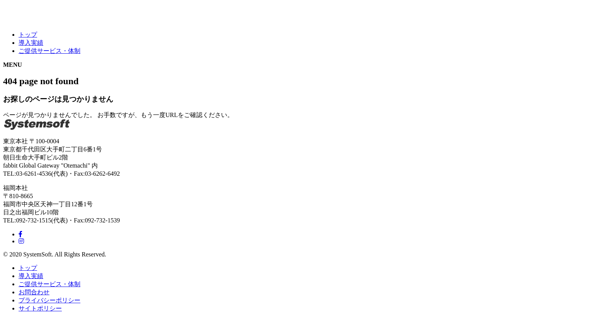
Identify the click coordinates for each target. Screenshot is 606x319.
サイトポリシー (40, 308)
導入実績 (31, 42)
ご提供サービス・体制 (49, 51)
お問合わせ (34, 292)
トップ (28, 34)
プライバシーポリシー (49, 300)
